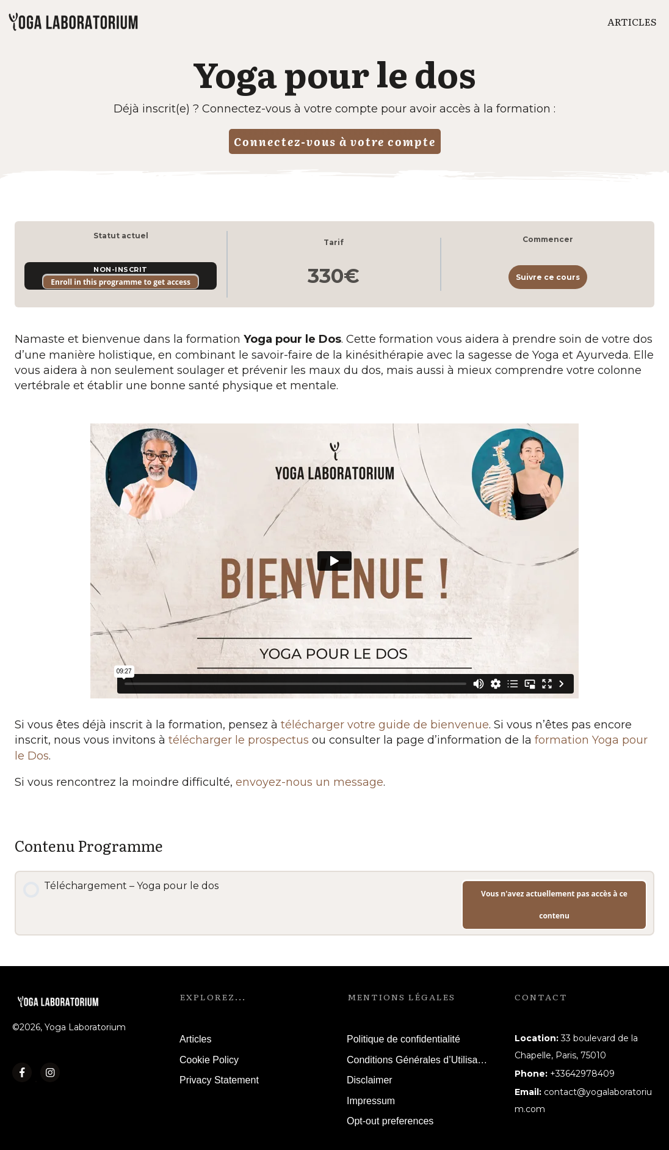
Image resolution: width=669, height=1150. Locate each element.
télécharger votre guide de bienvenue (385, 724)
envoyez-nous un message (309, 782)
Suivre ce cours (548, 277)
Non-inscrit (120, 269)
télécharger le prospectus (238, 740)
